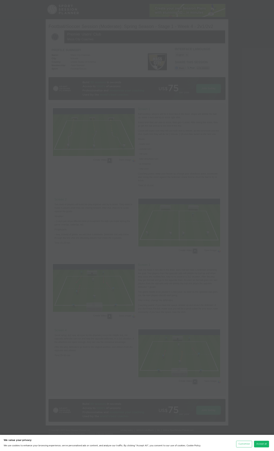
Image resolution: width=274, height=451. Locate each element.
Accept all (261, 442)
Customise (244, 442)
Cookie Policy (193, 444)
